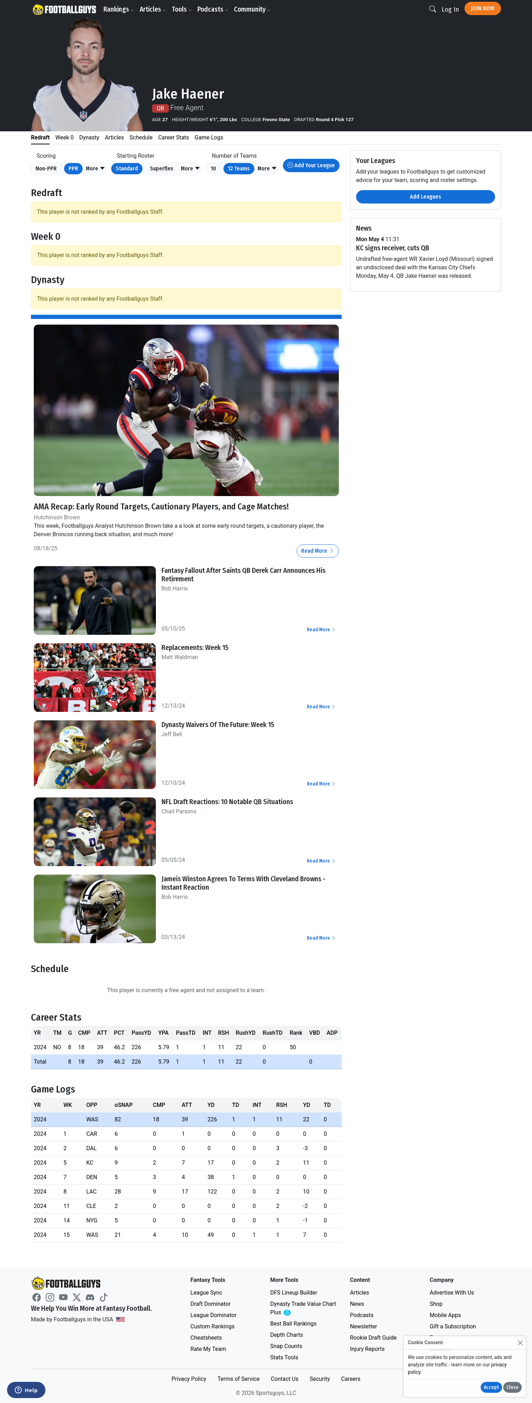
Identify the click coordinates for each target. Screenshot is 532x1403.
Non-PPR (46, 168)
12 (239, 168)
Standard (127, 168)
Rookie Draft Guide (373, 1337)
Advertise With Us (452, 1292)
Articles (153, 9)
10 (213, 168)
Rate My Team (208, 1349)
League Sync (206, 1292)
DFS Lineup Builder (293, 1292)
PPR (73, 168)
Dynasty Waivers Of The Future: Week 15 (218, 724)
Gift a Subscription (453, 1326)
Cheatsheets (206, 1337)
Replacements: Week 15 (195, 647)
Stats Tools (284, 1357)
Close (512, 1387)
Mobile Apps (445, 1315)
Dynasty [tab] (89, 137)
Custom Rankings (212, 1326)
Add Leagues (425, 196)
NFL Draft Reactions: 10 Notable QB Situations (227, 801)
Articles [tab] (114, 137)
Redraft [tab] (40, 137)
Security (320, 1379)
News (357, 1304)
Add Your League (311, 165)
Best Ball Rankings (293, 1323)
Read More (317, 550)
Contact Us (285, 1379)
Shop (436, 1304)
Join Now (482, 8)
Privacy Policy (188, 1379)
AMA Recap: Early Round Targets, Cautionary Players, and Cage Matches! (161, 507)
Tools (182, 9)
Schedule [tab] (140, 137)
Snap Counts (286, 1346)
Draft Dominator (210, 1304)
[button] (96, 168)
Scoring (46, 155)
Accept (491, 1387)
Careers (350, 1379)
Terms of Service (238, 1379)
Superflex (161, 168)
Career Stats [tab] (173, 137)
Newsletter (363, 1326)
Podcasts (212, 9)
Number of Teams (234, 155)
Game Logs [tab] (209, 137)
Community (252, 9)
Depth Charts (286, 1335)
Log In (450, 9)
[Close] (520, 1342)
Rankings (118, 9)
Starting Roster (135, 155)
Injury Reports (367, 1349)
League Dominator (213, 1315)
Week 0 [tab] (64, 137)
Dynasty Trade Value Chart (303, 1308)
